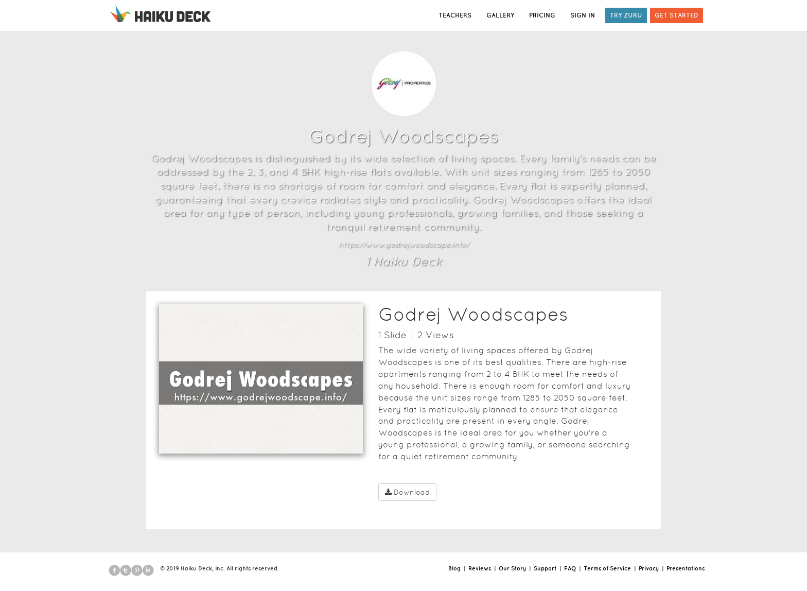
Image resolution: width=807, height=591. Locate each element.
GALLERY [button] (500, 15)
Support (545, 568)
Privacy (649, 568)
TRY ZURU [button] (626, 15)
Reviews (479, 568)
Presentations (685, 568)
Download (407, 492)
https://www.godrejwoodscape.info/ (404, 244)
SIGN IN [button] (582, 15)
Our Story (512, 568)
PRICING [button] (542, 15)
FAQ (570, 568)
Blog (454, 568)
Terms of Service (607, 568)
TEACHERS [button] (454, 15)
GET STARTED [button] (676, 15)
